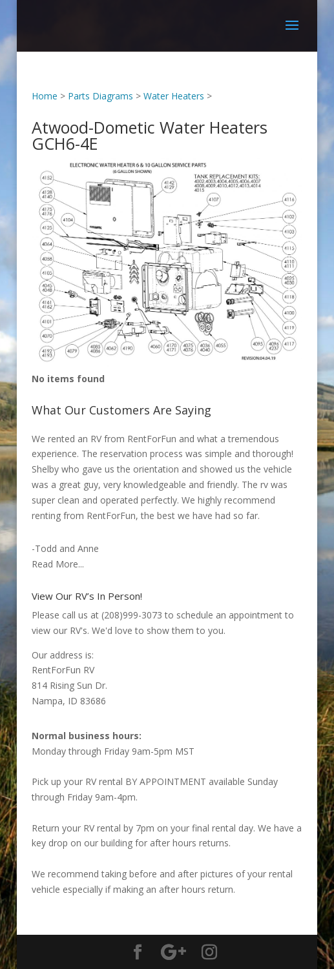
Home (44, 96)
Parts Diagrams (100, 96)
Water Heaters (173, 96)
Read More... (58, 564)
